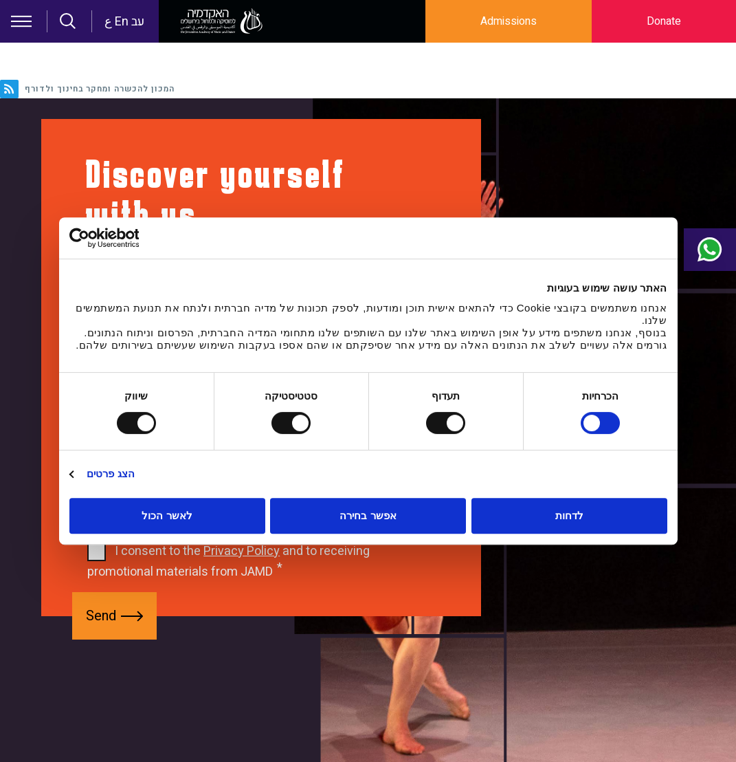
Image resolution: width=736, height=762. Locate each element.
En (122, 21)
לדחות (569, 515)
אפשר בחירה (367, 515)
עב (137, 21)
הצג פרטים (111, 473)
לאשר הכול (167, 515)
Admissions (508, 21)
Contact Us (703, 249)
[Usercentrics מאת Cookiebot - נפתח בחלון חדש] (129, 238)
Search (68, 21)
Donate (664, 21)
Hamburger (21, 21)
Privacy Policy (241, 551)
